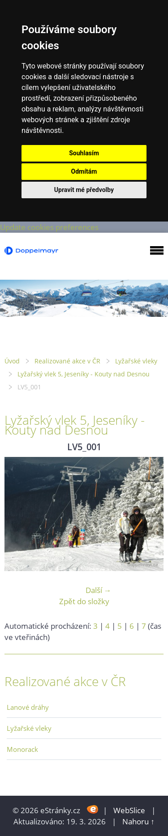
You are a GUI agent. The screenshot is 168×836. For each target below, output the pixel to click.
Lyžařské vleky (136, 361)
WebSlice (129, 810)
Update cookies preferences (49, 227)
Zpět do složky (84, 601)
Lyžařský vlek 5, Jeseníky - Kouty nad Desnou (83, 374)
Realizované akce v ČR (67, 361)
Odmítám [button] (84, 171)
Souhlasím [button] (84, 153)
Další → (99, 590)
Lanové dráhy (28, 707)
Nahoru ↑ (138, 821)
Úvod (12, 361)
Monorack (22, 749)
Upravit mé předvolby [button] (84, 189)
